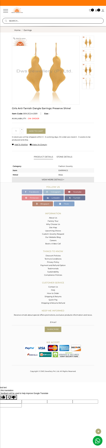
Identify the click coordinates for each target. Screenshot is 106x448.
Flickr (64, 204)
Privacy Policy (53, 262)
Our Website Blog (53, 237)
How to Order (53, 293)
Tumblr (74, 198)
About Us (53, 218)
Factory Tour (53, 221)
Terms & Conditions (53, 259)
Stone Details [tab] (64, 157)
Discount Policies (53, 255)
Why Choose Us (53, 224)
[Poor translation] (12, 397)
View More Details (53, 179)
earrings (28, 30)
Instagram (53, 192)
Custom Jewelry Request (53, 234)
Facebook (32, 192)
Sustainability (53, 272)
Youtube (74, 192)
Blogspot (42, 204)
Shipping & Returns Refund (53, 303)
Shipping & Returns (53, 296)
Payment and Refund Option (53, 265)
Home (17, 30)
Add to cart (36, 131)
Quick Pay (53, 300)
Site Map (53, 227)
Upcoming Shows (53, 231)
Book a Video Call (53, 244)
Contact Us (53, 287)
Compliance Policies (53, 275)
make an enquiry (38, 144)
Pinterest (32, 198)
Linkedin (53, 198)
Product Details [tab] (43, 157)
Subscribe (53, 329)
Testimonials (53, 268)
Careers (53, 240)
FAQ (53, 290)
